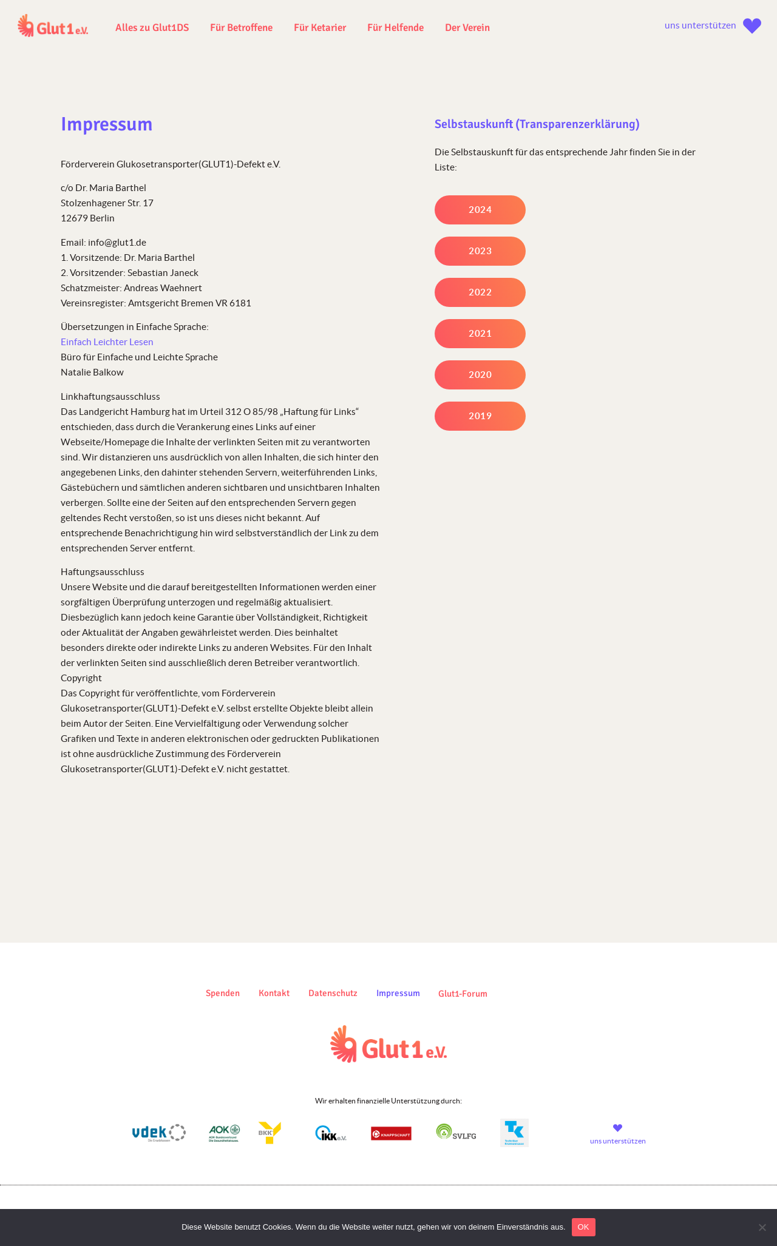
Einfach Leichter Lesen (107, 342)
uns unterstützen (700, 25)
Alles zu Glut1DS (152, 27)
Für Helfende (395, 27)
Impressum (398, 993)
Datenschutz (333, 993)
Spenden (223, 993)
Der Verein (467, 27)
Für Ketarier (320, 27)
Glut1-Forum (462, 993)
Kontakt (274, 993)
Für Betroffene (241, 27)
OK (583, 1226)
